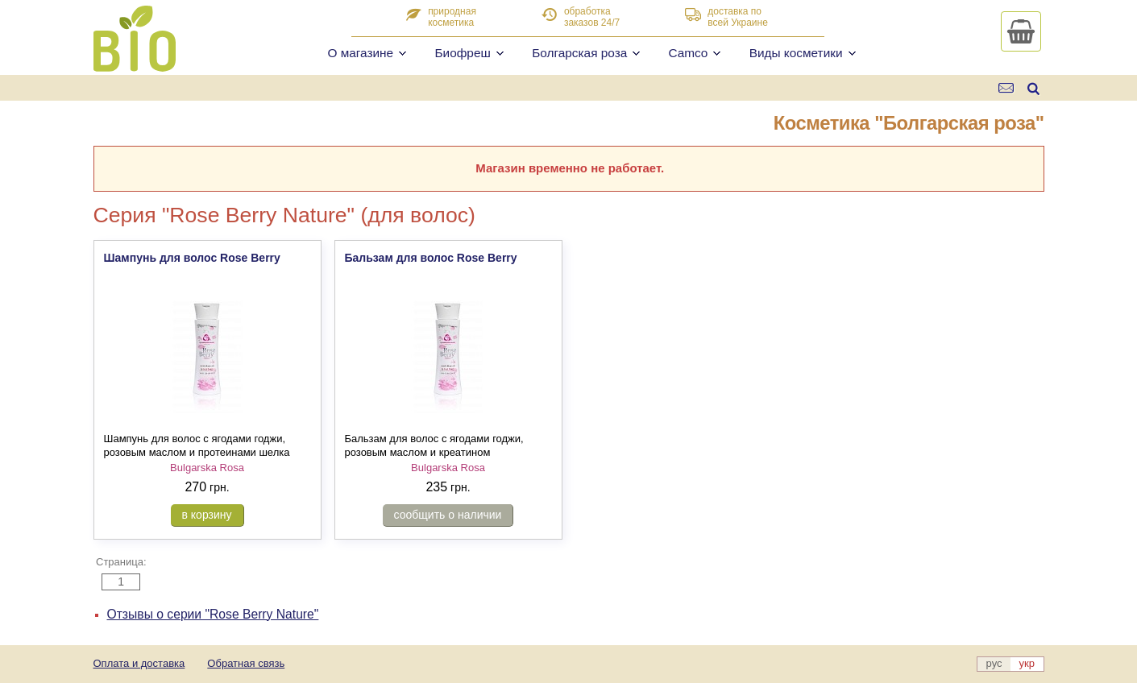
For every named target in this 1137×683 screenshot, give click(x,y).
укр (1027, 663)
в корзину (207, 514)
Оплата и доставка (139, 663)
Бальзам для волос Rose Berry (431, 257)
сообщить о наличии (448, 514)
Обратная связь (245, 663)
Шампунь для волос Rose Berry (192, 257)
